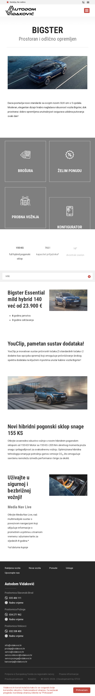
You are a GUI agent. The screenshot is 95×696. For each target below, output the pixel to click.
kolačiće (26, 687)
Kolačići (32, 679)
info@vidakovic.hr (13, 645)
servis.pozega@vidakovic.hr (18, 658)
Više (7, 276)
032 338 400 (15, 631)
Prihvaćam (82, 690)
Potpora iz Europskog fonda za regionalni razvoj (29, 674)
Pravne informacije (68, 674)
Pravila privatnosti (14, 679)
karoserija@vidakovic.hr (16, 661)
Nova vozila (35, 568)
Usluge (69, 568)
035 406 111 (15, 597)
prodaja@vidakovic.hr (15, 648)
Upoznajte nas (12, 572)
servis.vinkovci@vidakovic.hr (18, 655)
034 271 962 (15, 614)
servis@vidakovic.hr (14, 652)
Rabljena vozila (12, 568)
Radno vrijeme (16, 602)
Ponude (53, 568)
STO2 (77, 679)
